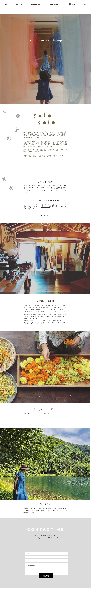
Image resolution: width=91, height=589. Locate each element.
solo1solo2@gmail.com (38, 538)
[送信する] (46, 575)
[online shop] (45, 215)
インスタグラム (45, 207)
